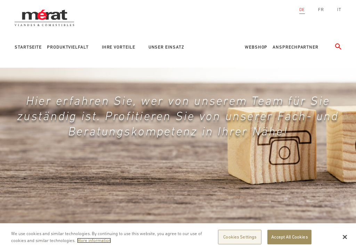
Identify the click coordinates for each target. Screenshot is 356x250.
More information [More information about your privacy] (94, 242)
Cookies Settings (239, 238)
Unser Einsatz (166, 47)
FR (321, 9)
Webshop (256, 47)
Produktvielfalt (68, 47)
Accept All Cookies (289, 238)
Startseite (28, 47)
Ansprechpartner (295, 47)
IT (339, 9)
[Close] (345, 239)
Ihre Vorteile (118, 47)
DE (302, 9)
